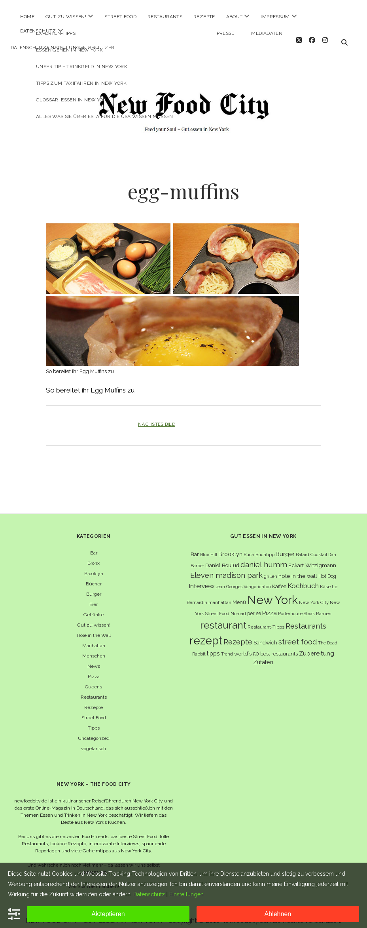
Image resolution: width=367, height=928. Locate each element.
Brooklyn (93, 566)
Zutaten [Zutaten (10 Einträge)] (263, 655)
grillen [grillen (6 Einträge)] (270, 569)
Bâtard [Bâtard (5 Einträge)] (302, 547)
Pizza (94, 669)
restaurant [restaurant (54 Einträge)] (223, 618)
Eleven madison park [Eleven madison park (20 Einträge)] (226, 568)
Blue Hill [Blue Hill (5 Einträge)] (208, 547)
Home (27, 16)
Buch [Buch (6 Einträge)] (249, 547)
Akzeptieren (108, 914)
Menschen (93, 649)
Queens (93, 679)
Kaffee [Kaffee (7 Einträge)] (279, 579)
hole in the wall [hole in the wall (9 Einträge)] (297, 569)
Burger (93, 587)
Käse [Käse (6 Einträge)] (325, 579)
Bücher (94, 576)
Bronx (93, 556)
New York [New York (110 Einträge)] (272, 593)
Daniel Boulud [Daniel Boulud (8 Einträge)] (222, 558)
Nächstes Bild (156, 417)
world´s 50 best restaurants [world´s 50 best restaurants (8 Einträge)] (266, 647)
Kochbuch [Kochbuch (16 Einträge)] (303, 579)
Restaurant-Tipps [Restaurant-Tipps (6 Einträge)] (266, 620)
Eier (93, 597)
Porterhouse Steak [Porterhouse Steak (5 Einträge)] (296, 606)
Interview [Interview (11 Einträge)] (201, 579)
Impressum (275, 16)
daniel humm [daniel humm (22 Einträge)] (263, 557)
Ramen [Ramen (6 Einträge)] (323, 606)
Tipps (94, 721)
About (234, 16)
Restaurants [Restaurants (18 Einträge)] (306, 619)
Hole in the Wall (94, 628)
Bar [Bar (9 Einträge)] (195, 547)
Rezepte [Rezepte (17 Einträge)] (237, 635)
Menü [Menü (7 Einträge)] (239, 595)
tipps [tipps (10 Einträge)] (213, 646)
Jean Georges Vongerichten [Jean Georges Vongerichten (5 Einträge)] (243, 579)
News (93, 659)
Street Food (120, 16)
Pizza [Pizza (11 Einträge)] (269, 606)
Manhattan (93, 638)
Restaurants (165, 16)
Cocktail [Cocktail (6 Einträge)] (318, 547)
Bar (93, 546)
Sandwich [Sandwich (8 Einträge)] (265, 635)
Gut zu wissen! (65, 16)
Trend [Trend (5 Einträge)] (227, 646)
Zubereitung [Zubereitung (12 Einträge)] (316, 646)
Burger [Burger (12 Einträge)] (285, 547)
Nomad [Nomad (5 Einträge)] (238, 606)
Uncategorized (94, 731)
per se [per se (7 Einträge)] (254, 606)
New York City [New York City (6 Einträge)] (314, 595)
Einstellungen (186, 894)
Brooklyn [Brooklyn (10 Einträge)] (230, 546)
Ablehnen (278, 914)
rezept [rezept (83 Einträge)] (205, 633)
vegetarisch (93, 741)
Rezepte (204, 16)
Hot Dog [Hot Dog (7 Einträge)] (327, 569)
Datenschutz (38, 31)
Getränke (93, 607)
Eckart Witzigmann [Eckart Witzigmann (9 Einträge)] (312, 558)
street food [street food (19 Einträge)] (297, 635)
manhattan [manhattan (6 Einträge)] (219, 595)
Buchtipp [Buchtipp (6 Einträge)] (264, 547)
